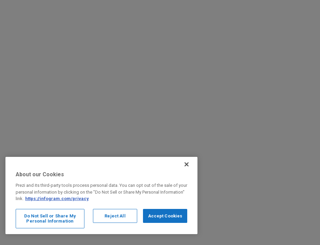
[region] (101, 195)
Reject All (115, 215)
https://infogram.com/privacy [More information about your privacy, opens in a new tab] (57, 198)
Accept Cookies (165, 215)
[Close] (186, 164)
